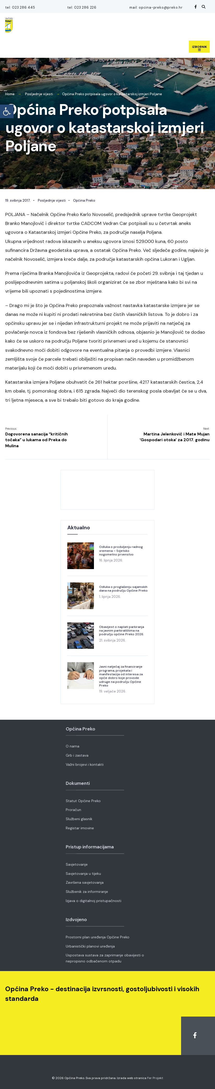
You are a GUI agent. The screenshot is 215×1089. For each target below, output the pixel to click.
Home (10, 94)
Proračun (73, 809)
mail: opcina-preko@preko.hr (156, 7)
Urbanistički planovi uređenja (90, 946)
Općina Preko (84, 200)
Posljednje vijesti (39, 94)
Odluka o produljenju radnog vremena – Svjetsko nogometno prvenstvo (121, 551)
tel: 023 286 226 (82, 7)
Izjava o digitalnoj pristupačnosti (93, 900)
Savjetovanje (77, 864)
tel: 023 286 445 (20, 7)
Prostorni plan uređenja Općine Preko (97, 937)
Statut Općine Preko (83, 800)
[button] (7, 111)
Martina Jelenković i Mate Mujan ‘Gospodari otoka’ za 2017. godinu (175, 435)
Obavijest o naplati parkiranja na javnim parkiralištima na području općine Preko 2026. (121, 631)
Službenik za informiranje (87, 891)
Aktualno (78, 527)
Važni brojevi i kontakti (85, 764)
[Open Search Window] (203, 6)
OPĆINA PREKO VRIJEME (107, 489)
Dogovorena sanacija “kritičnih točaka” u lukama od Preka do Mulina (36, 438)
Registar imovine (80, 828)
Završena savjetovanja (85, 882)
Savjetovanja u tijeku (83, 873)
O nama (72, 746)
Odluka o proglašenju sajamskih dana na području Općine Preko (123, 589)
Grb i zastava (77, 755)
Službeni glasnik (79, 818)
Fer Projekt (155, 1078)
